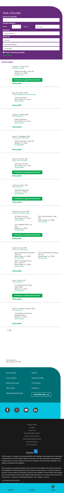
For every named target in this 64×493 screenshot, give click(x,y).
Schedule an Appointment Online (27, 80)
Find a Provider (11, 373)
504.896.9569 (19, 220)
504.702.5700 (19, 101)
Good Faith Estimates (32, 442)
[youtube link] (26, 410)
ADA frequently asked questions (11, 480)
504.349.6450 (19, 291)
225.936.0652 (19, 258)
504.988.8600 (19, 145)
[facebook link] (7, 410)
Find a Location (11, 378)
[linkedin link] (35, 410)
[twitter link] (16, 410)
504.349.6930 (19, 194)
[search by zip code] (47, 27)
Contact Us (35, 388)
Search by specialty (10, 16)
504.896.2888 (19, 230)
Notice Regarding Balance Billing (32, 439)
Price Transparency (32, 445)
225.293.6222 (42, 258)
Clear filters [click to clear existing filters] (7, 55)
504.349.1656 (19, 319)
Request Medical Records (14, 393)
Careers (34, 373)
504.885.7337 (19, 75)
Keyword (6, 30)
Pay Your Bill (10, 388)
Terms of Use (32, 430)
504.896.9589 (19, 167)
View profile (17, 83)
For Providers (36, 383)
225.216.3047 (42, 222)
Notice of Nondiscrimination (32, 433)
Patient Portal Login (12, 383)
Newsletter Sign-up (41, 394)
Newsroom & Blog (37, 378)
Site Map (32, 427)
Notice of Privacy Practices (32, 436)
